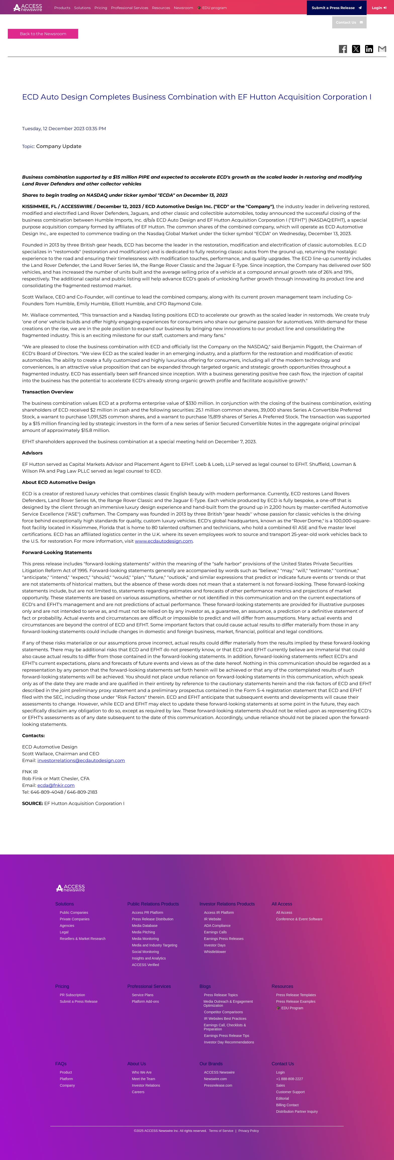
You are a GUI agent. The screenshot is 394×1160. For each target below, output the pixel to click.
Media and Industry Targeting (154, 945)
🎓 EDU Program (289, 1008)
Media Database (145, 926)
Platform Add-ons (145, 1001)
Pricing (100, 8)
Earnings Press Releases (223, 939)
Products (62, 8)
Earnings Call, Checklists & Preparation (225, 1027)
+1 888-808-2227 (289, 1079)
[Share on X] (356, 49)
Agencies (67, 926)
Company (67, 1085)
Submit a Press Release (337, 8)
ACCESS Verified (145, 965)
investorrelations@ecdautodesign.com (81, 760)
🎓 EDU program (212, 8)
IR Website (212, 919)
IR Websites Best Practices (225, 1019)
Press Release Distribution (152, 919)
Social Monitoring (145, 952)
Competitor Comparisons (223, 1012)
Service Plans (143, 995)
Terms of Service (221, 1131)
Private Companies (74, 919)
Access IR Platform (219, 913)
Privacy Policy (248, 1131)
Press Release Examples (295, 1001)
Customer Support (290, 1092)
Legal (64, 932)
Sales (280, 1085)
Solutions (82, 8)
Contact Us (349, 22)
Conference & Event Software (299, 919)
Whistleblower (215, 952)
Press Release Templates (296, 995)
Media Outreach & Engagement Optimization (228, 1003)
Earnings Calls (215, 932)
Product (66, 1072)
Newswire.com (215, 1079)
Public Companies (74, 913)
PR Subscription (72, 995)
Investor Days (215, 945)
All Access (284, 913)
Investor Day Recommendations (229, 1042)
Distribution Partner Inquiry (297, 1111)
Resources (161, 8)
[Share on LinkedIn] (369, 49)
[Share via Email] (382, 49)
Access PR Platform (147, 913)
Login (379, 8)
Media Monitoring (145, 939)
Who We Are (142, 1072)
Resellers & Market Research (83, 939)
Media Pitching (143, 932)
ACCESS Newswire (219, 1072)
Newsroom (183, 8)
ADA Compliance (217, 926)
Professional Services (129, 8)
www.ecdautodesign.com (164, 541)
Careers (138, 1092)
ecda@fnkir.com (56, 785)
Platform (66, 1079)
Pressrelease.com (218, 1085)
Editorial (282, 1098)
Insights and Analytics (149, 958)
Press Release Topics (221, 995)
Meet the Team (143, 1079)
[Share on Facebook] (343, 49)
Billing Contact (287, 1105)
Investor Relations (146, 1085)
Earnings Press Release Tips (226, 1036)
